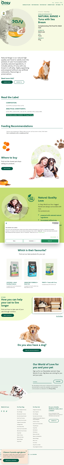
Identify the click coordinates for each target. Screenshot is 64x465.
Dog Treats (19, 441)
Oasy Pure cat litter (36, 444)
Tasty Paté (19, 432)
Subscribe (58, 381)
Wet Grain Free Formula (21, 430)
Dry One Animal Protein (21, 416)
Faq (53, 2)
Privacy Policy (52, 388)
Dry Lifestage (19, 411)
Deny (14, 240)
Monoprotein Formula (21, 413)
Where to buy (7, 82)
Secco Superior (36, 411)
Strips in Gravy (20, 435)
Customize (32, 240)
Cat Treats (35, 442)
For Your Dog (20, 407)
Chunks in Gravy (36, 421)
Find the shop (7, 168)
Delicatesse (35, 430)
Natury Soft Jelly (20, 437)
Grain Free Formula (21, 418)
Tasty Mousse (35, 425)
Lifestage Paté (20, 424)
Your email (35, 381)
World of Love (5, 407)
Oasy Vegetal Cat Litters (37, 446)
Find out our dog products (32, 350)
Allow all (50, 240)
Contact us (57, 2)
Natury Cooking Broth (37, 436)
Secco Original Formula (21, 409)
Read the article (7, 315)
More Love (35, 440)
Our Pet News (59, 316)
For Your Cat (36, 407)
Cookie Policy (41, 232)
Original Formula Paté (21, 422)
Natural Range (20, 439)
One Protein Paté (20, 426)
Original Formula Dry (37, 409)
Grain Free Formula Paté (22, 428)
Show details (53, 237)
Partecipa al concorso (11, 460)
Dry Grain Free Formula (21, 420)
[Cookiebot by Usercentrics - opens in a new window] (53, 223)
